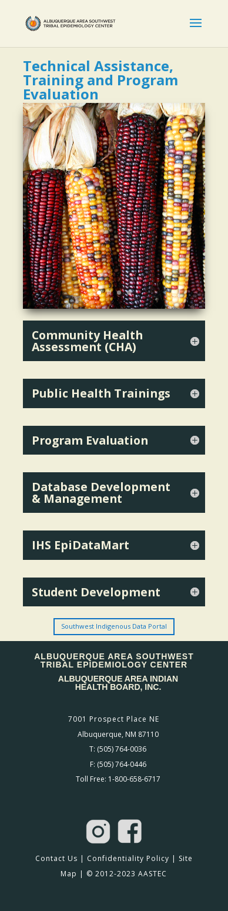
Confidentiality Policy (128, 858)
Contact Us (56, 858)
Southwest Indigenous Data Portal (114, 626)
